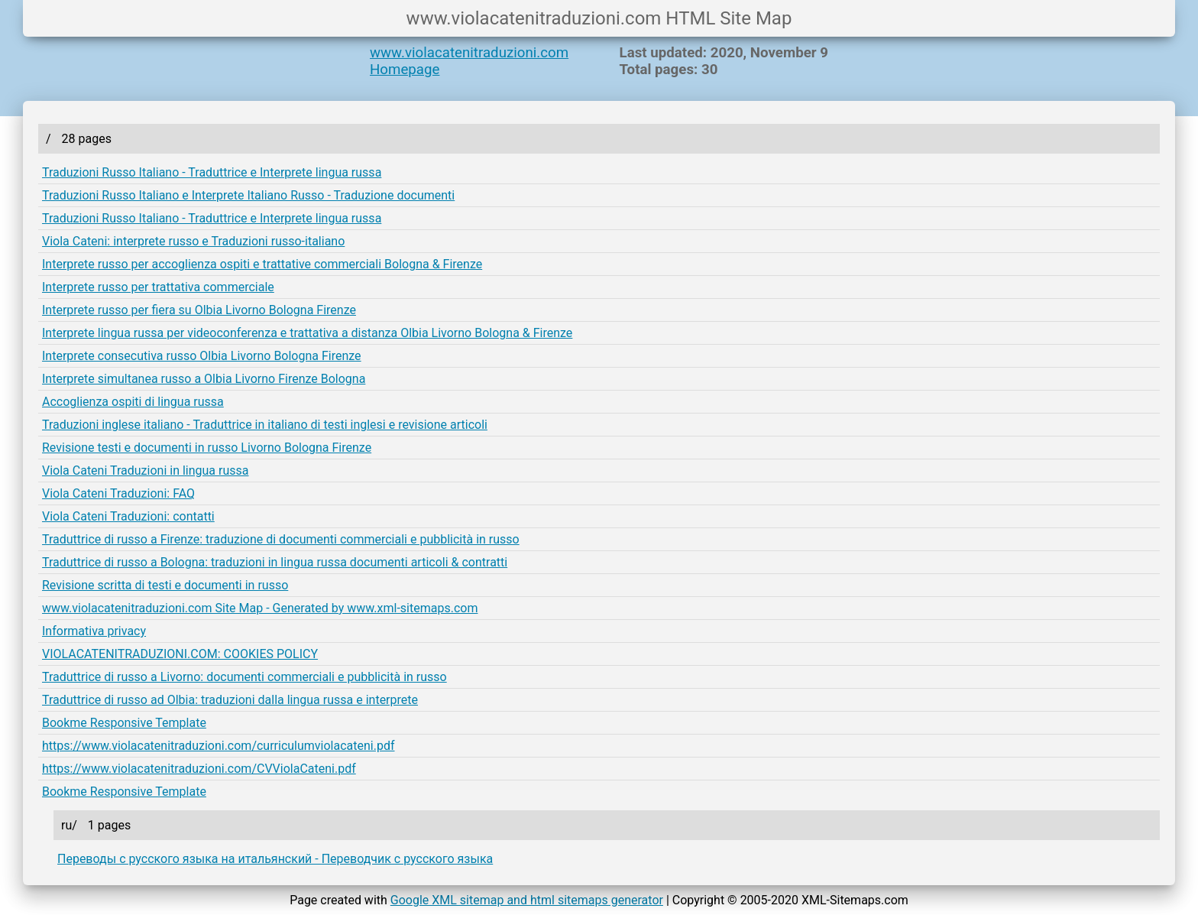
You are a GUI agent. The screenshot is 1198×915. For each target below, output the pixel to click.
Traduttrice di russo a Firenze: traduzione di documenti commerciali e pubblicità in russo (281, 539)
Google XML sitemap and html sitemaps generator (526, 900)
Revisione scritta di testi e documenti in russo (165, 585)
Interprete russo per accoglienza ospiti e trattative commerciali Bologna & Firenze (262, 264)
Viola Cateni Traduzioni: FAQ (118, 493)
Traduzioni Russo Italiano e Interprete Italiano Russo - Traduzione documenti (248, 195)
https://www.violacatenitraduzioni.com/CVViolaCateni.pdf (199, 768)
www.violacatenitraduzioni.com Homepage (469, 61)
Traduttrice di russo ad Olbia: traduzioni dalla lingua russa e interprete (230, 700)
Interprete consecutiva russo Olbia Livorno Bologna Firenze (201, 356)
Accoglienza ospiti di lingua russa (133, 401)
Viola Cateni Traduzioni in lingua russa (145, 470)
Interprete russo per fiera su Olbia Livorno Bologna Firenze (199, 310)
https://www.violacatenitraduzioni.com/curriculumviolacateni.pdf (218, 745)
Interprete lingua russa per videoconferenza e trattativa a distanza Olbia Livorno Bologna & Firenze (307, 333)
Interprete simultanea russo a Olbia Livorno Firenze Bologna (203, 379)
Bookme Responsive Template (124, 722)
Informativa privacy (94, 631)
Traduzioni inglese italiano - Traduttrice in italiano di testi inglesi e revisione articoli (264, 424)
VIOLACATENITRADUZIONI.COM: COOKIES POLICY (180, 654)
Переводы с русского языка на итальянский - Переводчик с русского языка (275, 859)
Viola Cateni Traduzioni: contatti (128, 516)
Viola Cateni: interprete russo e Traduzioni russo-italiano (193, 241)
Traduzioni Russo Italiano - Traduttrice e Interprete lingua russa (211, 172)
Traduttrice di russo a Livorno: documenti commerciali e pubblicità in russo (244, 677)
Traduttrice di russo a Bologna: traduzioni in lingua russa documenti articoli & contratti (274, 562)
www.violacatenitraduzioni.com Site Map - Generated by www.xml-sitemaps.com (260, 608)
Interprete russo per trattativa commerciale (158, 287)
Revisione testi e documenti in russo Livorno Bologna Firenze (206, 447)
